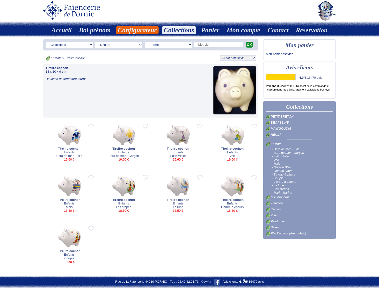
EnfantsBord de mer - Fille (69, 142)
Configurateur (137, 30)
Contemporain (278, 197)
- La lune (278, 185)
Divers (273, 227)
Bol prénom (94, 30)
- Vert (275, 160)
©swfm (206, 281)
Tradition (274, 203)
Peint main (275, 221)
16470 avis (310, 77)
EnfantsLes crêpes (123, 193)
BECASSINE (277, 122)
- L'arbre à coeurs (284, 181)
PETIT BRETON (279, 116)
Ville (271, 215)
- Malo (276, 163)
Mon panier (299, 45)
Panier (210, 30)
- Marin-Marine (282, 192)
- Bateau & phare (283, 174)
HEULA (273, 134)
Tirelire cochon (75, 58)
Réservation (312, 30)
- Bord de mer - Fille (285, 149)
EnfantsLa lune (178, 193)
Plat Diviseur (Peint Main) (286, 233)
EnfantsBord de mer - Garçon (123, 142)
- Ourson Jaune (282, 171)
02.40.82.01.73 (188, 281)
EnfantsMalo (69, 193)
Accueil (61, 30)
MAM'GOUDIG (279, 128)
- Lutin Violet (280, 156)
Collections (179, 30)
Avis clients (299, 67)
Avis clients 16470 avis (243, 281)
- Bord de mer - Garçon (288, 153)
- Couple (278, 178)
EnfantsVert (232, 142)
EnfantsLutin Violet (178, 142)
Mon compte (243, 30)
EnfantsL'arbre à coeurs (232, 193)
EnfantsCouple (69, 245)
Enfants (56, 58)
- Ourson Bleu (281, 167)
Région (273, 209)
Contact (278, 30)
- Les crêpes (280, 189)
